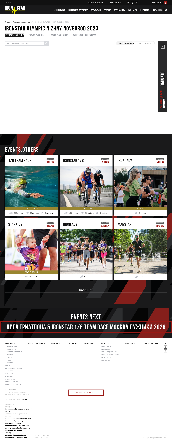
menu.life (106, 343)
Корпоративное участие (78, 10)
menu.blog (106, 357)
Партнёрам (144, 10)
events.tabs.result (14, 35)
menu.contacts (132, 343)
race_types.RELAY (145, 43)
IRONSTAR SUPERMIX (13, 352)
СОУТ (165, 435)
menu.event (10, 343)
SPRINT (8, 365)
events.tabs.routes (58, 35)
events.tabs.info (37, 35)
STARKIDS (9, 376)
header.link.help (115, 3)
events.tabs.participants (85, 35)
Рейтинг (107, 10)
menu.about (107, 346)
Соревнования (59, 10)
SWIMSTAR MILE (11, 382)
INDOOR (8, 360)
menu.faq (105, 360)
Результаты (96, 10)
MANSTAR (9, 373)
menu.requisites (109, 352)
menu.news (106, 349)
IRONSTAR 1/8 (11, 363)
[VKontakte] (128, 2)
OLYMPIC (8, 357)
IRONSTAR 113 (10, 349)
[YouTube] (132, 2)
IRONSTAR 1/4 (11, 354)
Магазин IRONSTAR (160, 10)
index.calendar (86, 290)
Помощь (24, 399)
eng (6, 3)
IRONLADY (9, 371)
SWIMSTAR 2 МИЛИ (13, 384)
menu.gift (74, 343)
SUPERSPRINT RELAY (13, 368)
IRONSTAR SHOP (151, 343)
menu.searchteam (36, 343)
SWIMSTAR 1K (10, 379)
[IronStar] (15, 9)
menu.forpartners (110, 354)
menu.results (57, 343)
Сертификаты (119, 10)
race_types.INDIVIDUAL (127, 43)
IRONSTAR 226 (11, 346)
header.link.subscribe (96, 3)
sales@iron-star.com (23, 418)
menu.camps (90, 343)
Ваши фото (132, 10)
